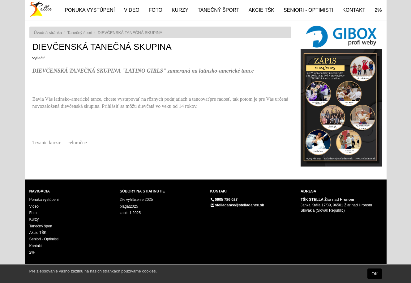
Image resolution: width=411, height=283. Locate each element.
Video (131, 10)
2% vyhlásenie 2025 (136, 199)
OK (374, 273)
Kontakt (353, 10)
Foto (155, 10)
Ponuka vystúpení (90, 10)
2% (378, 10)
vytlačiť (38, 58)
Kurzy (180, 10)
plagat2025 (129, 206)
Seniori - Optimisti (308, 10)
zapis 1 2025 (130, 213)
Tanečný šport (218, 10)
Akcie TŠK (261, 10)
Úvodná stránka (48, 32)
